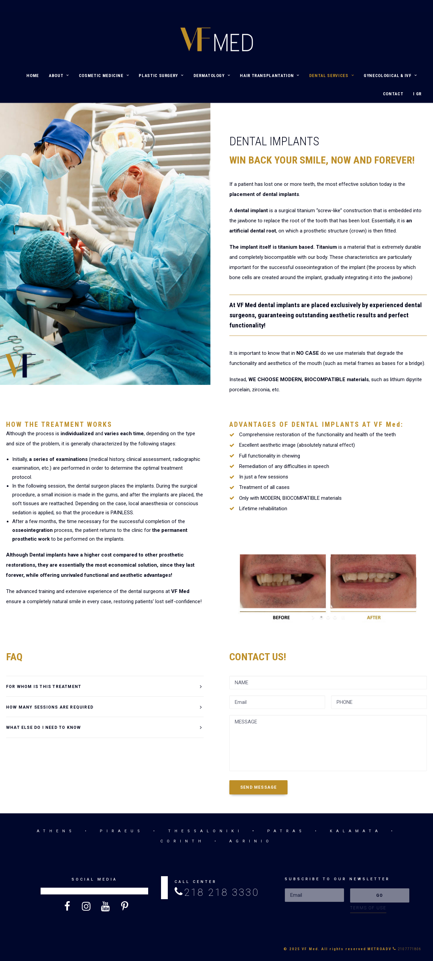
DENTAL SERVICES (331, 75)
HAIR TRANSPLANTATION (269, 75)
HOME (32, 75)
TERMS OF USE (368, 908)
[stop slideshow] (342, 617)
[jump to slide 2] (328, 617)
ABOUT (59, 75)
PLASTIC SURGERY (161, 75)
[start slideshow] (314, 617)
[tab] (105, 686)
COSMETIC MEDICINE (104, 75)
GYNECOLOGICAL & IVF (390, 75)
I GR (417, 93)
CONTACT (393, 93)
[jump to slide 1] (321, 617)
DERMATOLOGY (211, 75)
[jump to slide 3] (335, 617)
